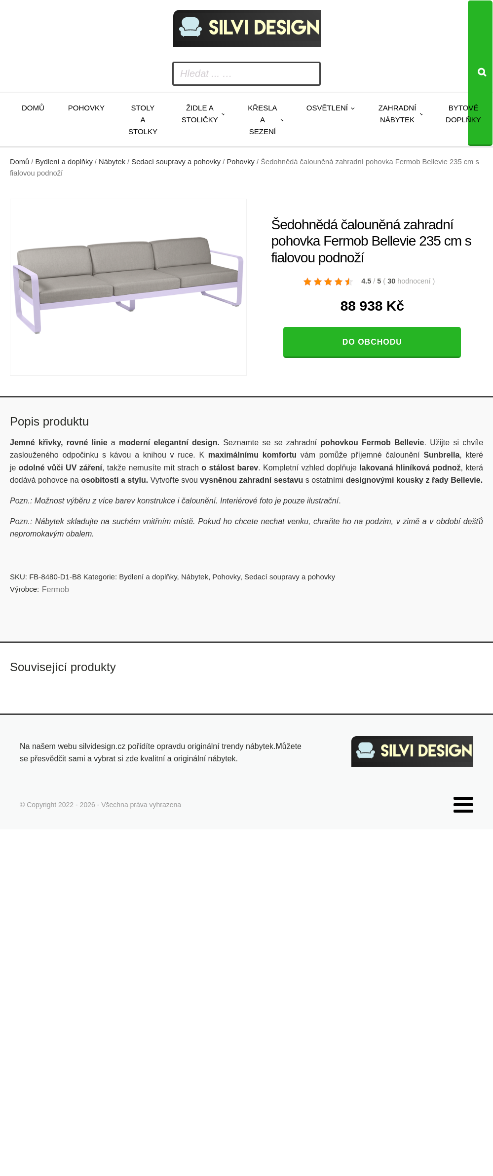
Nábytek (112, 162)
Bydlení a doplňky (64, 162)
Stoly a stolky (142, 120)
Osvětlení (327, 108)
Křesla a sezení (262, 120)
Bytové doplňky (463, 114)
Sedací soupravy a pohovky (176, 162)
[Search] (480, 73)
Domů (33, 108)
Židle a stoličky (200, 114)
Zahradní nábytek (398, 114)
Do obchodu (372, 342)
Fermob (55, 589)
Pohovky (86, 108)
